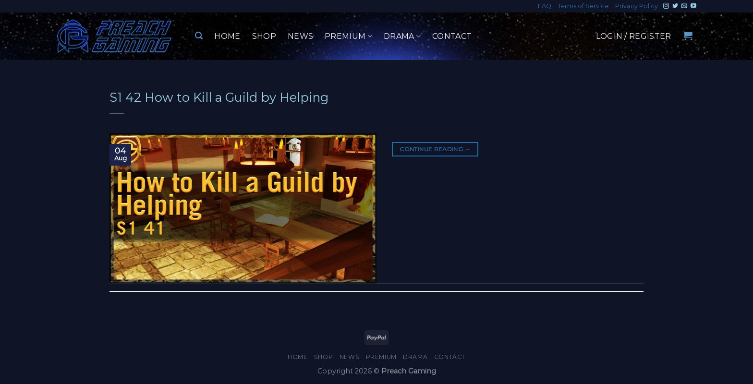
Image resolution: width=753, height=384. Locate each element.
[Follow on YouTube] (693, 6)
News (300, 36)
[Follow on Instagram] (666, 6)
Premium (348, 36)
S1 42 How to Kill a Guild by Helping (218, 97)
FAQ (544, 6)
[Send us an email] (684, 6)
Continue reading (435, 149)
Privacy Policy (636, 6)
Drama (402, 36)
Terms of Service (583, 6)
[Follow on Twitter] (675, 6)
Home (227, 36)
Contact (452, 36)
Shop (264, 36)
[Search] (198, 35)
